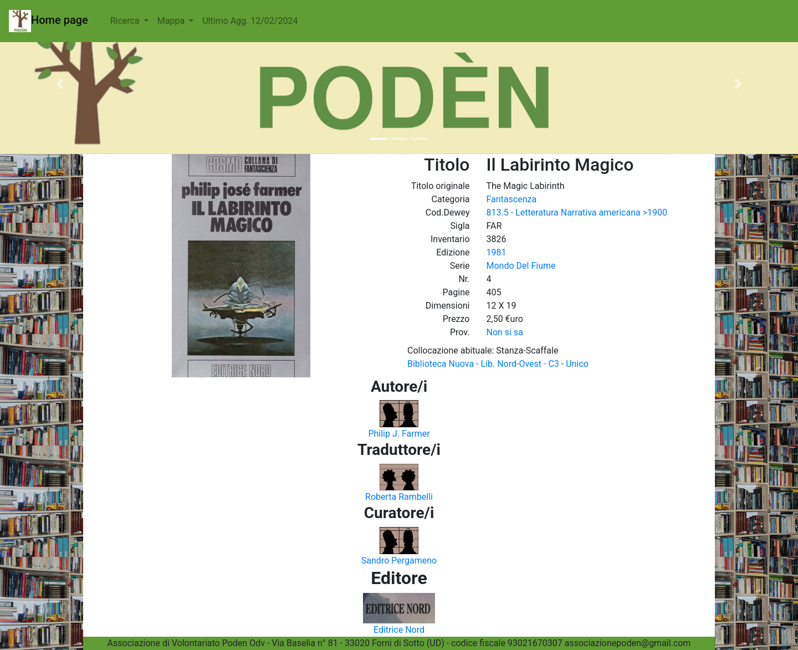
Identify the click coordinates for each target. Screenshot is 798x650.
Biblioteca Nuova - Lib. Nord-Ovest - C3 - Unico (498, 364)
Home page (48, 21)
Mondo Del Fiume (521, 265)
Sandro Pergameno (399, 560)
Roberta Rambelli (399, 497)
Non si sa (505, 332)
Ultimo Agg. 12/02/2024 (250, 21)
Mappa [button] (172, 21)
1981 (497, 252)
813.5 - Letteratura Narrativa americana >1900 (577, 212)
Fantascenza (512, 199)
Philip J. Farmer (398, 433)
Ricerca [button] (126, 21)
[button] (60, 83)
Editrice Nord (399, 630)
